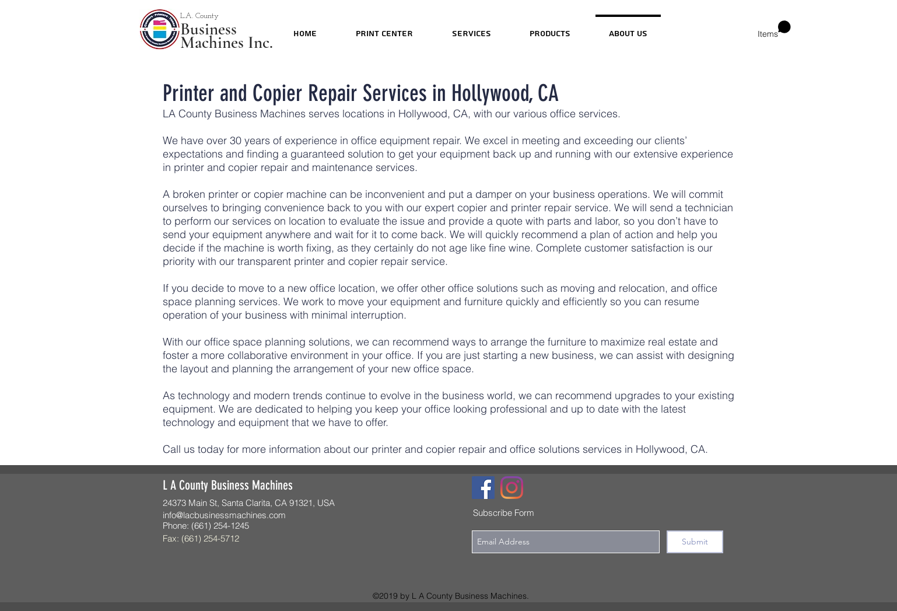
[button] (774, 29)
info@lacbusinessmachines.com (224, 515)
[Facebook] (483, 487)
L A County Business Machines (228, 485)
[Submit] (695, 541)
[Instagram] (511, 487)
